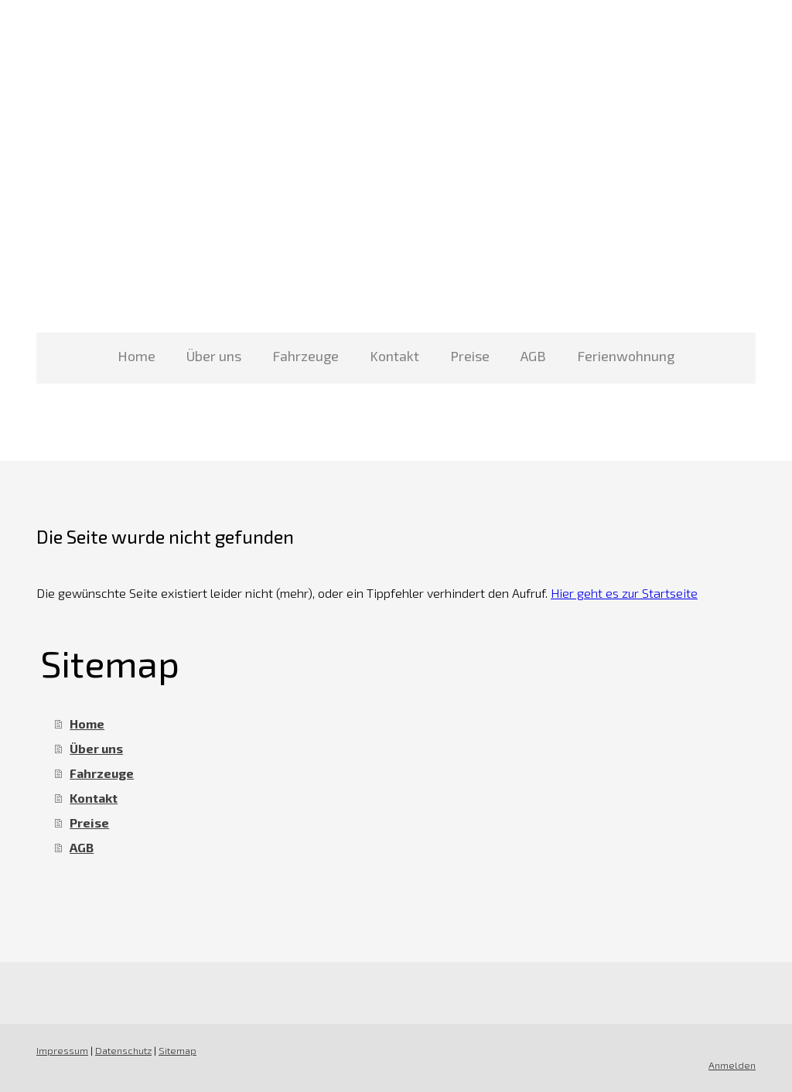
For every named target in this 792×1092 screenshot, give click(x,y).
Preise (470, 355)
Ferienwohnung (625, 355)
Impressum (62, 1050)
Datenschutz (123, 1050)
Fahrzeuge (305, 355)
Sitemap (177, 1050)
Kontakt (394, 355)
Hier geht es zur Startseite (624, 592)
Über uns (213, 355)
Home (136, 355)
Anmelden (732, 1065)
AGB (533, 355)
